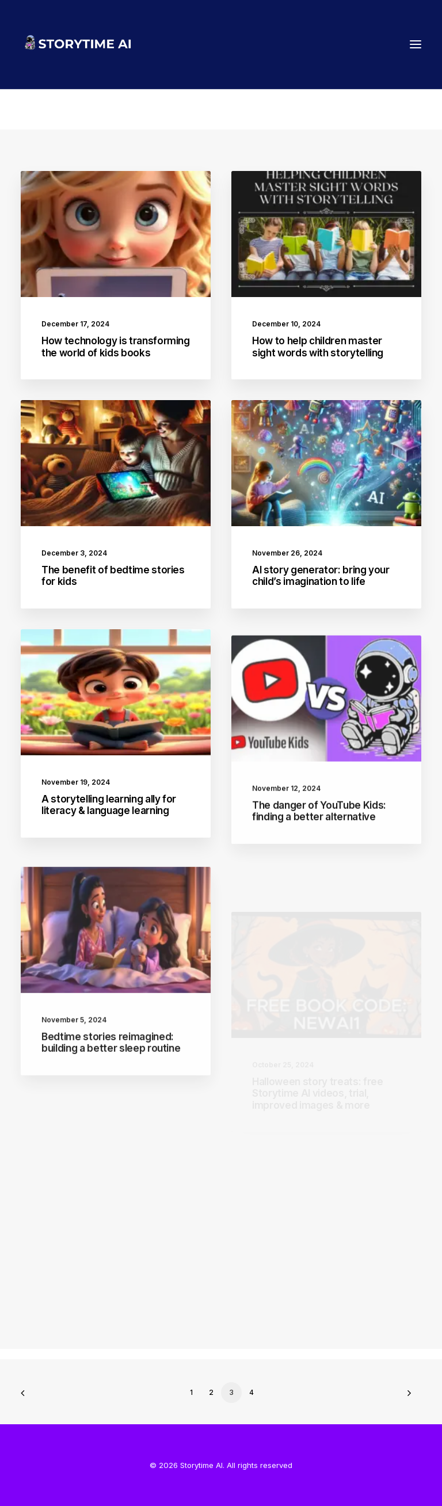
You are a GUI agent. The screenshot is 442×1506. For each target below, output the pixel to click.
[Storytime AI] (121, 44)
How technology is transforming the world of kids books (115, 346)
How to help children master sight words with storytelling (317, 346)
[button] (415, 44)
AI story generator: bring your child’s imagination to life (321, 575)
